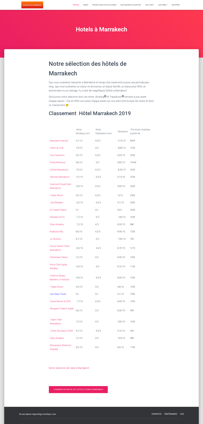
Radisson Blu (56, 231)
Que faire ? (162, 5)
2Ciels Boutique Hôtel (61, 330)
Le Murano (55, 238)
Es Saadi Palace (58, 209)
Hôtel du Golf (57, 147)
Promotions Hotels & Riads (104, 5)
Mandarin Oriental (59, 140)
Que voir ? (149, 5)
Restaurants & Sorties (131, 5)
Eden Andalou (57, 224)
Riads (85, 5)
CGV (182, 414)
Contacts (157, 414)
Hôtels (76, 5)
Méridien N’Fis (57, 217)
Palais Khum (56, 286)
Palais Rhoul (57, 195)
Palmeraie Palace (59, 257)
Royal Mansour (58, 162)
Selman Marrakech (60, 176)
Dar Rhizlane (56, 202)
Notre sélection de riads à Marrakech (69, 368)
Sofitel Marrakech (59, 169)
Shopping (176, 5)
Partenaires (170, 414)
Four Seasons (57, 155)
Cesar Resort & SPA (60, 301)
